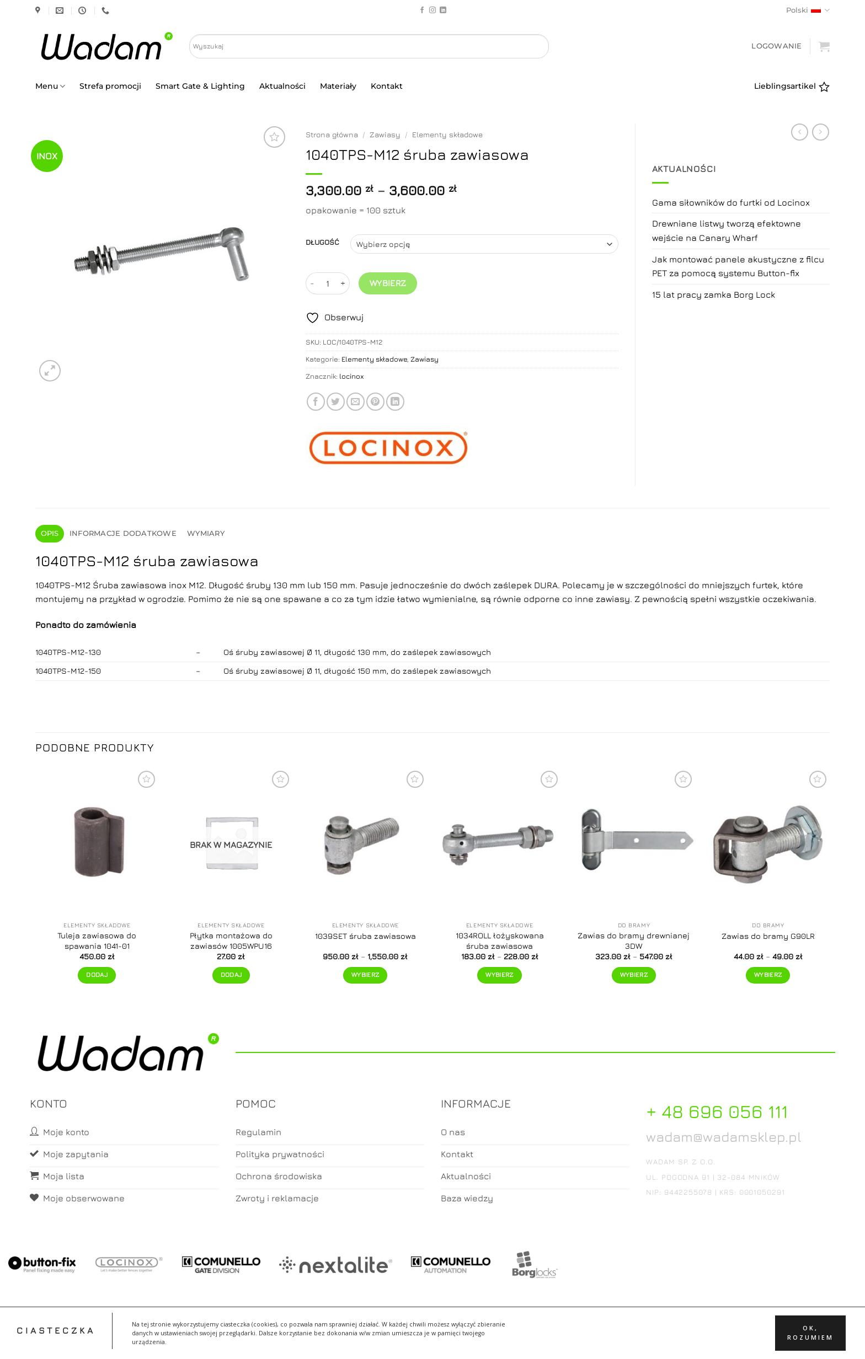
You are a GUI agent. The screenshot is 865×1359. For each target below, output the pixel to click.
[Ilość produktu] (328, 283)
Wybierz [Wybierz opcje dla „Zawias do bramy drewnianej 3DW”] (634, 975)
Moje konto (389, 1340)
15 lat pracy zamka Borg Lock (713, 294)
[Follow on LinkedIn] (443, 10)
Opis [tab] (50, 533)
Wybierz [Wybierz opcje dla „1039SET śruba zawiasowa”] (365, 975)
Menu (50, 86)
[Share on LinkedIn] (395, 402)
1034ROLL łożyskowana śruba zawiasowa (500, 940)
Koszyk (433, 1340)
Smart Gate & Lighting (200, 86)
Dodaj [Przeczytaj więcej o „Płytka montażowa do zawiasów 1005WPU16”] (231, 975)
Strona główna (332, 134)
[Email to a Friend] (355, 402)
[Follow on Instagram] (432, 10)
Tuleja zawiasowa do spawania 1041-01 (96, 940)
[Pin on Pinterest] (375, 402)
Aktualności (282, 86)
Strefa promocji (110, 86)
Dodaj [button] (97, 975)
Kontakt (387, 86)
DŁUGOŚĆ (322, 242)
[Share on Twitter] (336, 402)
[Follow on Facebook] (422, 10)
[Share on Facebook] (316, 402)
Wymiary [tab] (206, 533)
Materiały (338, 86)
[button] (776, 46)
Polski (808, 10)
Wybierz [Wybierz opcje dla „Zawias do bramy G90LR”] (768, 975)
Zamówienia (476, 1340)
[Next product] (799, 132)
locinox (351, 376)
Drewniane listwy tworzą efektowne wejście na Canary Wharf (726, 230)
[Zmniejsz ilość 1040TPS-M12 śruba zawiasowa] (312, 283)
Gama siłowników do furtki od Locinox (731, 202)
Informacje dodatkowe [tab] (123, 533)
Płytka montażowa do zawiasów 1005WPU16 (231, 940)
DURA (546, 585)
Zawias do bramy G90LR (768, 936)
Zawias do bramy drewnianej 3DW (634, 940)
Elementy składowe (447, 134)
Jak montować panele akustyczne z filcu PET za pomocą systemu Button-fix (738, 266)
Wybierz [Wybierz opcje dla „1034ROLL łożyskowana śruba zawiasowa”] (499, 975)
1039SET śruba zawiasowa (365, 936)
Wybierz (388, 283)
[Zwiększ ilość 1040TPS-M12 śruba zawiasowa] (343, 283)
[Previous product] (820, 132)
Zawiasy (385, 134)
